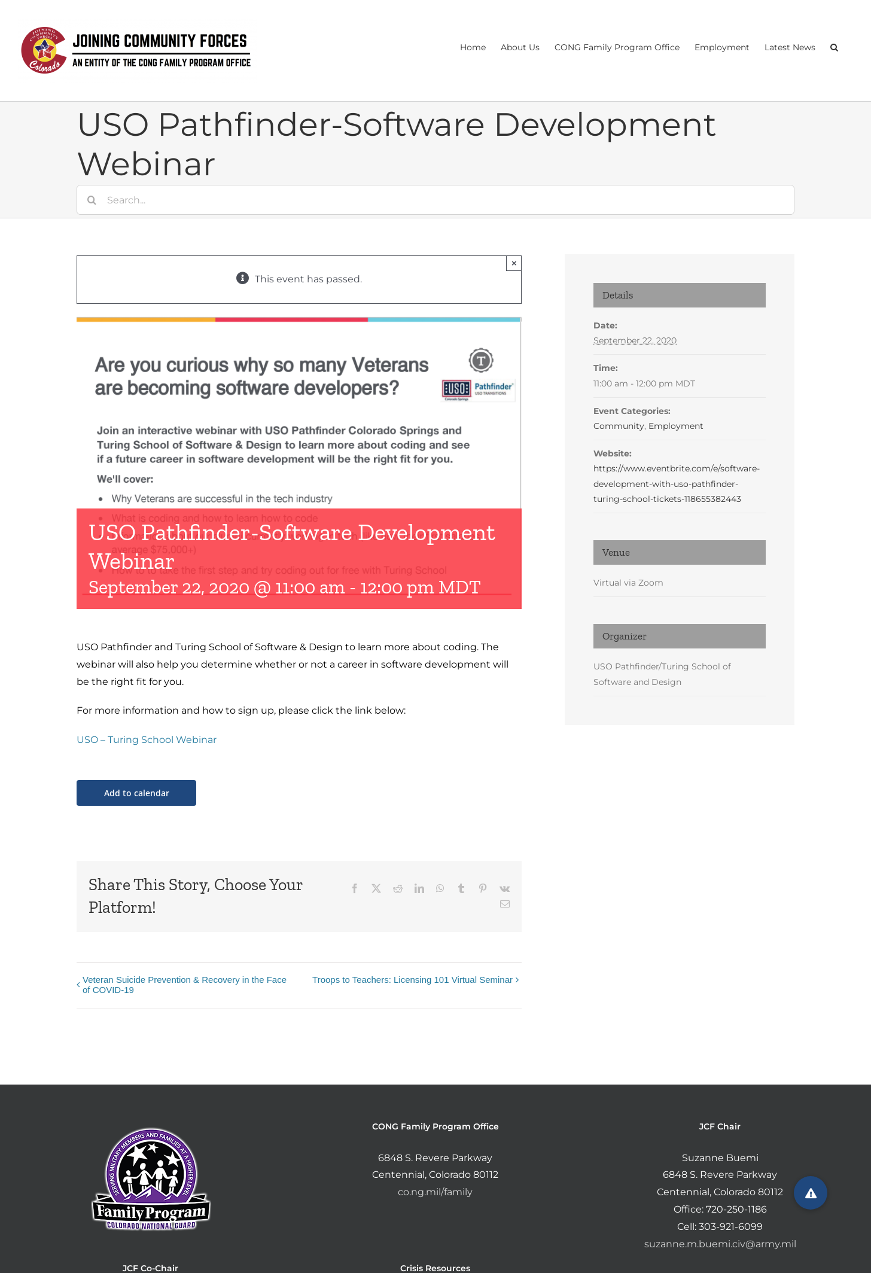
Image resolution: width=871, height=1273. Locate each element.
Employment (676, 426)
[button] (834, 46)
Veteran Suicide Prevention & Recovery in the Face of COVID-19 (185, 984)
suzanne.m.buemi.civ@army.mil (720, 1244)
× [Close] (514, 263)
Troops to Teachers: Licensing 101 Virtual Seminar (412, 979)
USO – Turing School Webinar (147, 739)
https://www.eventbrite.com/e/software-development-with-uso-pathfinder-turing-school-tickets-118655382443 (676, 483)
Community (618, 426)
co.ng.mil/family (435, 1192)
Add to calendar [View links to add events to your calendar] (136, 793)
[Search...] (435, 200)
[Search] (91, 200)
